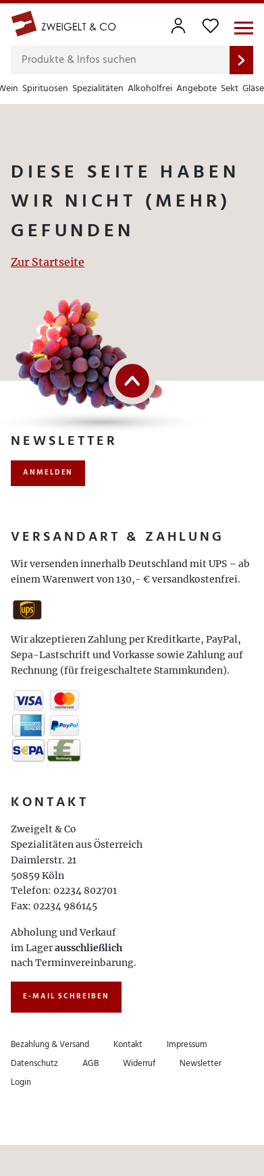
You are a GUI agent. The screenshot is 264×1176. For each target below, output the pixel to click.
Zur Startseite (47, 262)
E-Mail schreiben (66, 996)
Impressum (187, 1045)
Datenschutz (34, 1064)
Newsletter (200, 1064)
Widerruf (139, 1064)
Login (21, 1082)
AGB (90, 1064)
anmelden (48, 472)
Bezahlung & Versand (50, 1045)
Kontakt (127, 1045)
